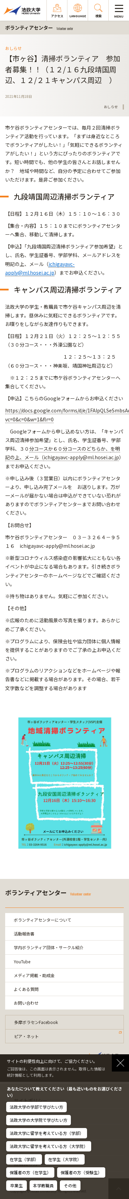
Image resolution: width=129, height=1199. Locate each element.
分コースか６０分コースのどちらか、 (69, 448)
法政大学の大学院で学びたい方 (38, 1120)
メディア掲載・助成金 (34, 975)
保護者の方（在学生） (30, 1172)
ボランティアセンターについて (42, 920)
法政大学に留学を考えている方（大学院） (49, 1146)
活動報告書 (24, 933)
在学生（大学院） (64, 1159)
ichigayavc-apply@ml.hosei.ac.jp (81, 457)
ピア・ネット (26, 1036)
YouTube (22, 961)
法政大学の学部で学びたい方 (36, 1107)
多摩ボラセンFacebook (36, 1022)
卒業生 (16, 1185)
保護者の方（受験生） (81, 1172)
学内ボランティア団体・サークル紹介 (49, 947)
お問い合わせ (26, 1003)
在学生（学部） (24, 1159)
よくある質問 (26, 989)
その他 (70, 1185)
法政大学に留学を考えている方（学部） (47, 1133)
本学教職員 (43, 1185)
